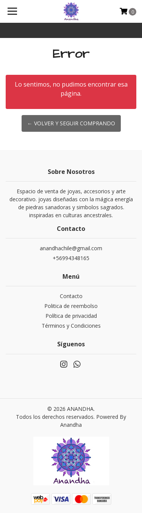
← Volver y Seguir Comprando (71, 123)
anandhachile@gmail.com (71, 248)
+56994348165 (71, 258)
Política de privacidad (71, 315)
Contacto (71, 296)
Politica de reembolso (71, 305)
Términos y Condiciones (71, 325)
